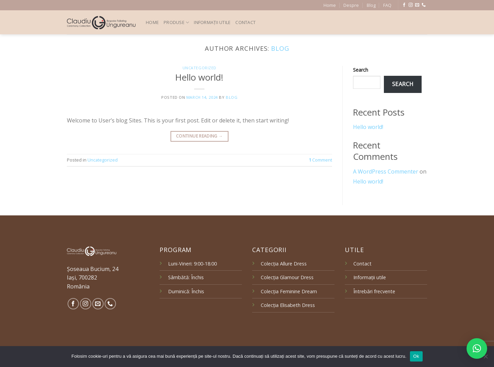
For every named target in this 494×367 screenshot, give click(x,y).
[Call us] (424, 5)
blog (280, 48)
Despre (351, 5)
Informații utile (212, 22)
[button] (477, 348)
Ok (416, 356)
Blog (371, 5)
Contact (245, 22)
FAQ (387, 5)
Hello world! (199, 77)
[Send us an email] (417, 5)
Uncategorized (199, 67)
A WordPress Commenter (385, 171)
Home (330, 5)
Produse (176, 22)
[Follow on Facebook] (404, 5)
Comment (320, 160)
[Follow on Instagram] (411, 5)
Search (360, 70)
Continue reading (199, 136)
